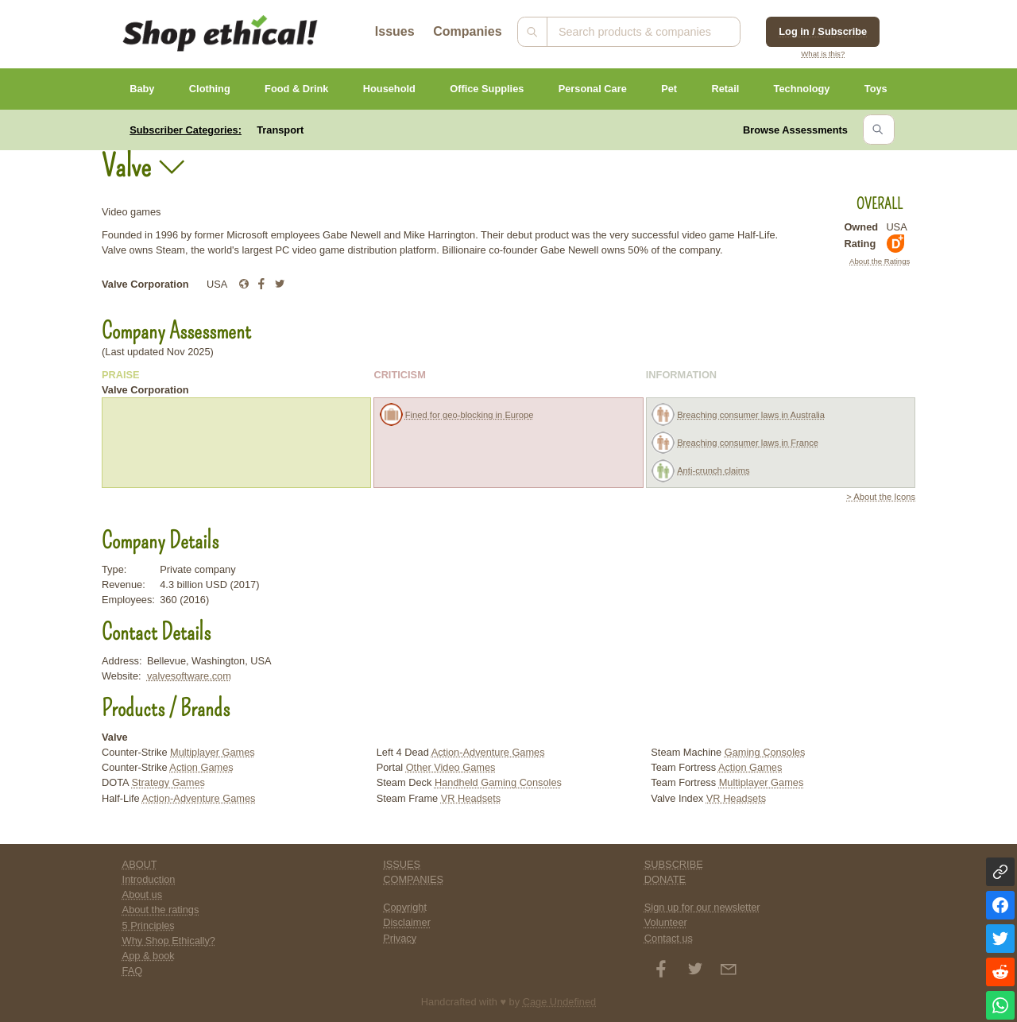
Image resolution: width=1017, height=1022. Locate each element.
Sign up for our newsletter (702, 907)
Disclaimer (407, 922)
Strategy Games (167, 782)
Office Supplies (487, 89)
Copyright (405, 907)
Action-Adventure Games (199, 798)
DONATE (665, 879)
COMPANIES (413, 879)
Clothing (209, 89)
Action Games (201, 767)
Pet (669, 89)
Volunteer (665, 922)
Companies (467, 31)
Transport (280, 130)
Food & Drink (296, 89)
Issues (395, 31)
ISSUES (401, 864)
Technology (802, 89)
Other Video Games (451, 767)
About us (142, 894)
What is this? (823, 53)
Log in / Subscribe (823, 31)
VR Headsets (471, 798)
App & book (148, 956)
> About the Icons (880, 496)
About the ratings (160, 910)
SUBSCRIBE (673, 864)
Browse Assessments (795, 130)
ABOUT (139, 864)
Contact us (668, 938)
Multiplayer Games (212, 752)
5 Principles (148, 925)
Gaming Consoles (765, 752)
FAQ (132, 971)
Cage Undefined (560, 1002)
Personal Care (593, 89)
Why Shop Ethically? (168, 941)
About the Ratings (879, 261)
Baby (142, 89)
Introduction (149, 879)
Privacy (399, 938)
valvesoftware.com (189, 676)
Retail (725, 89)
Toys (875, 89)
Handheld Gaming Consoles (498, 782)
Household (389, 89)
